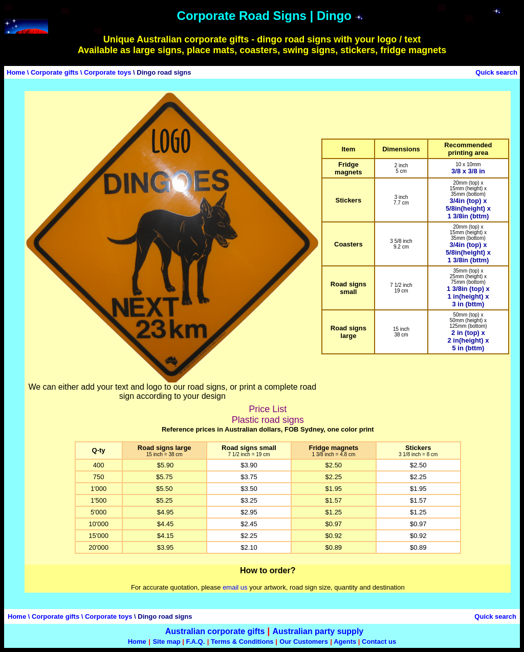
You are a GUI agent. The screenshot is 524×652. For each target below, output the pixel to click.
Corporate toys (107, 72)
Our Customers (303, 641)
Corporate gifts (54, 72)
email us (235, 587)
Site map (166, 641)
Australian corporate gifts (215, 631)
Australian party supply (317, 631)
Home (16, 72)
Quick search (496, 72)
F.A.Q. (195, 641)
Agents (345, 641)
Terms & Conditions (242, 641)
